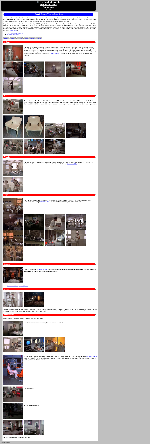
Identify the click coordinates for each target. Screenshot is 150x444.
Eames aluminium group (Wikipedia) (17, 286)
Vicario (20, 38)
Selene (6, 38)
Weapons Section (91, 356)
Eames (32, 38)
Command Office (55, 53)
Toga (26, 38)
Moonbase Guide (48, 5)
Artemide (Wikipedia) (13, 34)
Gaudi (13, 38)
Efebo (39, 38)
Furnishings (48, 7)
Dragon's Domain (42, 269)
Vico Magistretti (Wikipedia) (15, 33)
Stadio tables (13, 30)
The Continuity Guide (50, 2)
